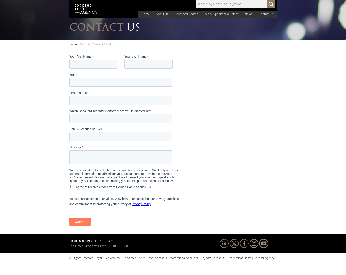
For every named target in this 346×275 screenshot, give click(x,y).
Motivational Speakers (184, 258)
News (248, 14)
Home (145, 14)
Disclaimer (129, 258)
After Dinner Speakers (153, 258)
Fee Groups (112, 258)
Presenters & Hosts (239, 258)
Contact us (266, 14)
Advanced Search (186, 14)
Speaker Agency (264, 258)
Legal (98, 258)
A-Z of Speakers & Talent (221, 14)
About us (162, 14)
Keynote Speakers (212, 258)
